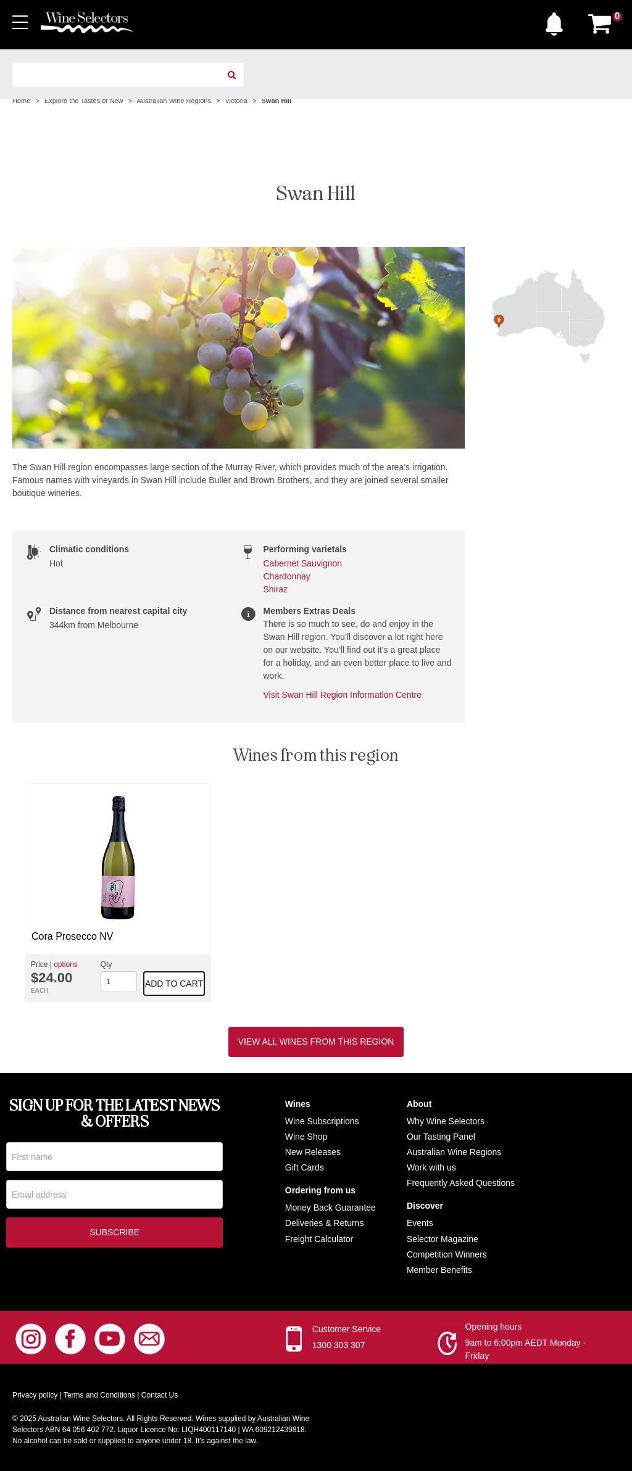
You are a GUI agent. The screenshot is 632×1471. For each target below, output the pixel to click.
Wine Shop (306, 1137)
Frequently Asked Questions (461, 1183)
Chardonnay (287, 576)
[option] (118, 892)
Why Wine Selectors (445, 1121)
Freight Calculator (319, 1239)
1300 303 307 (338, 1345)
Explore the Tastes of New (83, 100)
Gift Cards (304, 1167)
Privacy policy (34, 1395)
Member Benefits (439, 1270)
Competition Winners (447, 1254)
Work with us (431, 1167)
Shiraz (276, 589)
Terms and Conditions (99, 1395)
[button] (557, 21)
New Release (310, 1152)
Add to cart (174, 983)
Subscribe (114, 1235)
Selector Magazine (442, 1239)
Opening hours (493, 1327)
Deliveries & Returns (324, 1223)
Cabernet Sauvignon (303, 563)
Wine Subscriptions (322, 1121)
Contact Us (159, 1395)
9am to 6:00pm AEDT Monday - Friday (525, 1349)
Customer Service (346, 1329)
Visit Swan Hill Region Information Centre (343, 695)
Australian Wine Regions (173, 100)
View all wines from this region (316, 1041)
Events (420, 1223)
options (66, 964)
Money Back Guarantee (330, 1207)
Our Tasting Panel (441, 1137)
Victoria (236, 100)
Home (21, 100)
